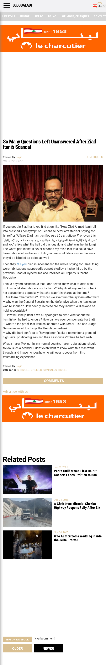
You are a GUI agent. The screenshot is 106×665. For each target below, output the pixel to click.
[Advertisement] (53, 107)
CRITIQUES (23, 369)
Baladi (52, 16)
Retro (38, 16)
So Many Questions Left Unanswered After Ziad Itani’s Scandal (49, 144)
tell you (22, 264)
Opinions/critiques (75, 16)
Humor (25, 16)
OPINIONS (36, 369)
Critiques (95, 157)
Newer (48, 648)
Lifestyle (8, 16)
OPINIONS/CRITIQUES (55, 369)
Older (17, 648)
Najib (19, 157)
